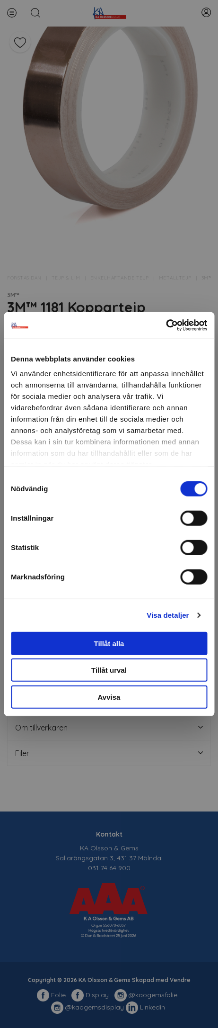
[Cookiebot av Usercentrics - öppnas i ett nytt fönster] (165, 325)
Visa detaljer (168, 615)
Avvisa (109, 697)
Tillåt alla (109, 643)
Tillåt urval (109, 670)
